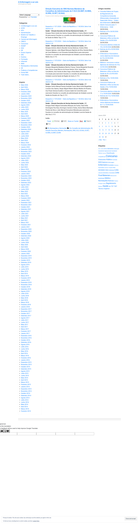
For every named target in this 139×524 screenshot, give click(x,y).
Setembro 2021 (26, 209)
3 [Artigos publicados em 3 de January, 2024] (105, 123)
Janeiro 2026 (25, 94)
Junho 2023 (25, 163)
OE (22, 68)
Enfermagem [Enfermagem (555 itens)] (111, 162)
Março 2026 (25, 89)
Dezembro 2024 (26, 123)
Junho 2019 (25, 269)
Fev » (104, 140)
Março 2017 (25, 329)
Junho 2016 (25, 349)
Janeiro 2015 (25, 387)
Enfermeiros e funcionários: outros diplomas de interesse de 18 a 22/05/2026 (109, 56)
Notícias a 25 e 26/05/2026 (109, 31)
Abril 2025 (24, 114)
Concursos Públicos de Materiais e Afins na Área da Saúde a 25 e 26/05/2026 (109, 38)
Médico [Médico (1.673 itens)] (107, 178)
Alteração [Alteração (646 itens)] (116, 148)
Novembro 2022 (26, 178)
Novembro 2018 (26, 285)
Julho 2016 (24, 347)
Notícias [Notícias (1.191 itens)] (111, 181)
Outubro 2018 (25, 287)
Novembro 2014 (26, 391)
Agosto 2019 (25, 265)
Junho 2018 (25, 296)
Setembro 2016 (26, 342)
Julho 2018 (24, 293)
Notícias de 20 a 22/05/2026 (109, 49)
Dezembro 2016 (26, 336)
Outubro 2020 (25, 234)
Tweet (49, 121)
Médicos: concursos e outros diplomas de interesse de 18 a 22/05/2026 (110, 65)
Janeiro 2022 (25, 200)
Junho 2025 (25, 109)
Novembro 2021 (26, 205)
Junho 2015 (25, 375)
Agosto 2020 (25, 238)
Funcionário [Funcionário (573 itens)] (101, 167)
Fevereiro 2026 (26, 92)
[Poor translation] (7, 431)
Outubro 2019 (25, 260)
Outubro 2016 (25, 340)
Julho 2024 (24, 134)
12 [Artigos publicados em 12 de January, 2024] (112, 126)
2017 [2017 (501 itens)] (99, 148)
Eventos (23, 57)
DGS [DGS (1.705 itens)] (100, 162)
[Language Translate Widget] (29, 15)
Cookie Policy (36, 521)
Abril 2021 (24, 220)
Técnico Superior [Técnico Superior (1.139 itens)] (104, 188)
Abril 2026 (24, 87)
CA (70, 128)
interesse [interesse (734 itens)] (111, 170)
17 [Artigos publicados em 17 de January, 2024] (106, 130)
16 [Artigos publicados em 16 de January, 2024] (103, 130)
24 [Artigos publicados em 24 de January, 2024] (106, 133)
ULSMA (48, 133)
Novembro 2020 (26, 231)
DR (22, 50)
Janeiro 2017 (25, 333)
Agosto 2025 (25, 105)
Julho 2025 (24, 107)
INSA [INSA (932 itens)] (107, 170)
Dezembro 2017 (26, 309)
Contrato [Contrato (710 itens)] (114, 159)
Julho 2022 (24, 187)
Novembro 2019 (26, 258)
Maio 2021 (24, 218)
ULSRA (58, 133)
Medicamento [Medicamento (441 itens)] (113, 175)
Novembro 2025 (26, 98)
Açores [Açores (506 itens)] (104, 153)
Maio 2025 (24, 111)
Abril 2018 (24, 300)
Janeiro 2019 (25, 280)
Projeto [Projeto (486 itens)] (104, 183)
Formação (24, 59)
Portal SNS (24, 72)
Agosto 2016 (25, 344)
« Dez (100, 140)
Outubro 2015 (25, 367)
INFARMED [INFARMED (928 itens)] (101, 170)
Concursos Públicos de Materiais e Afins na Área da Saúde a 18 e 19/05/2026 (109, 85)
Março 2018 (25, 302)
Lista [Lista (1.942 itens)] (116, 170)
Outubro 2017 (25, 313)
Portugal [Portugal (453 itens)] (100, 183)
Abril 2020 (24, 247)
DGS (22, 48)
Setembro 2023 (26, 156)
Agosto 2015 (25, 371)
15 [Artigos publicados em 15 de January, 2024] (100, 130)
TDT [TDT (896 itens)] (112, 186)
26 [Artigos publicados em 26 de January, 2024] (112, 133)
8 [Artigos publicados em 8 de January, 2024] (99, 126)
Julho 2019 (24, 267)
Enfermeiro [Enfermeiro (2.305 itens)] (103, 165)
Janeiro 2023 (25, 174)
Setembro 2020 (26, 236)
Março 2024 (25, 143)
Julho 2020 (24, 240)
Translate (32, 17)
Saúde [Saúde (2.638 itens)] (105, 186)
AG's (22, 30)
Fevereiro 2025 (26, 118)
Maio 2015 (24, 378)
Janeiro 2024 (25, 147)
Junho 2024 (25, 136)
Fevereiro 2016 (26, 358)
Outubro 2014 (25, 393)
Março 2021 (25, 222)
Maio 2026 (24, 85)
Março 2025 (25, 116)
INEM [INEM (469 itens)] (114, 167)
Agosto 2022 (25, 185)
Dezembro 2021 (26, 202)
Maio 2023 (24, 165)
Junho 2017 (25, 322)
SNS (74, 130)
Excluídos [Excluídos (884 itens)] (111, 165)
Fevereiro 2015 (26, 384)
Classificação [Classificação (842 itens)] (110, 153)
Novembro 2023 (26, 151)
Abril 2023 (24, 167)
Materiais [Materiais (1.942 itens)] (106, 175)
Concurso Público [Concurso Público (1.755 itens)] (105, 159)
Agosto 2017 (25, 318)
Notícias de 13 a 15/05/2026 (109, 96)
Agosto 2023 (25, 158)
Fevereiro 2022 (26, 198)
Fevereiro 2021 (26, 225)
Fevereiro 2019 (26, 278)
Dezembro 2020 (26, 229)
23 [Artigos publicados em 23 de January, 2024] (103, 133)
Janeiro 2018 (25, 307)
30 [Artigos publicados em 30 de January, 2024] (103, 137)
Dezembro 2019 (26, 256)
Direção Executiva (51, 130)
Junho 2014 (25, 402)
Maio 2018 (24, 298)
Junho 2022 (25, 189)
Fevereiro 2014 (26, 411)
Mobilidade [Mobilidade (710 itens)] (101, 178)
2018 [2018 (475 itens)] (102, 148)
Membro (60, 130)
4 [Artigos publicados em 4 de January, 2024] (108, 123)
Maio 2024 (24, 138)
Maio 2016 (24, 351)
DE (92, 128)
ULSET (87, 130)
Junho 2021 (25, 216)
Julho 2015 (24, 373)
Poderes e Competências (29, 70)
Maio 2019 (24, 271)
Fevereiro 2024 (26, 145)
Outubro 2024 (25, 127)
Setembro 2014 (26, 395)
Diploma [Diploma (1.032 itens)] (104, 162)
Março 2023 (25, 169)
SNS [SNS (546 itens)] (110, 186)
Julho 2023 (24, 160)
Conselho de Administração (81, 128)
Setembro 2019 (26, 262)
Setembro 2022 (26, 182)
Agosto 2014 (25, 398)
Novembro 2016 (26, 338)
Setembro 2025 (26, 103)
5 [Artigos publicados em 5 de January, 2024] (111, 123)
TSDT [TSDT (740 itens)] (115, 186)
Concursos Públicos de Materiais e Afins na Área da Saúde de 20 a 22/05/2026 (109, 71)
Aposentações (25, 32)
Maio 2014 (24, 404)
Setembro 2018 (26, 289)
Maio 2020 (24, 245)
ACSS (23, 28)
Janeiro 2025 (25, 120)
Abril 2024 (24, 140)
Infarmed (24, 61)
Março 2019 (25, 276)
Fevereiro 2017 (26, 331)
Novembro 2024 (26, 125)
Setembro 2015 (26, 369)
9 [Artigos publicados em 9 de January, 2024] (102, 126)
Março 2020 (25, 249)
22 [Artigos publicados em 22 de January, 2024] (100, 133)
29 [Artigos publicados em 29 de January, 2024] (100, 137)
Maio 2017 (24, 324)
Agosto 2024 (25, 131)
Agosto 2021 (25, 211)
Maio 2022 (24, 191)
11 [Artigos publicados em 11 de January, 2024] (109, 126)
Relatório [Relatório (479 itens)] (100, 186)
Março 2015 (25, 382)
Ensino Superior (26, 52)
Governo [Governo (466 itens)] (106, 167)
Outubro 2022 (25, 180)
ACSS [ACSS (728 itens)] (105, 148)
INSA (22, 64)
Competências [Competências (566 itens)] (101, 156)
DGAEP (23, 46)
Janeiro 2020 (25, 253)
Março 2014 (25, 409)
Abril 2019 (24, 273)
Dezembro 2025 (26, 96)
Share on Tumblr (73, 121)
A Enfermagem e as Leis (28, 2)
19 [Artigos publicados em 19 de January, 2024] (112, 130)
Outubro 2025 (25, 100)
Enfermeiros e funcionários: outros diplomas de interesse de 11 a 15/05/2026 (109, 102)
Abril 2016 (24, 353)
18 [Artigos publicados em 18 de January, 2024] (109, 130)
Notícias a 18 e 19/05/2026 (109, 78)
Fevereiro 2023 (26, 171)
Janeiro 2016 (25, 360)
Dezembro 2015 (26, 362)
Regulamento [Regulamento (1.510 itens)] (111, 183)
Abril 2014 (24, 407)
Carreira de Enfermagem (29, 39)
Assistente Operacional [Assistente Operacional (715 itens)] (104, 151)
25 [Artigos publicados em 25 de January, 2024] (109, 133)
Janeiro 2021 (25, 227)
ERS (22, 55)
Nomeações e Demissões (29, 66)
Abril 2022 (24, 194)
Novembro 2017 (26, 311)
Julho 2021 (24, 214)
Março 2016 (25, 356)
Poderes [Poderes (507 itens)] (116, 181)
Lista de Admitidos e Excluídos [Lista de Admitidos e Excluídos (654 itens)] (106, 172)
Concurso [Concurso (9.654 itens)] (111, 156)
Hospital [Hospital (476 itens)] (110, 167)
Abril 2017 (24, 327)
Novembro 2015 (26, 364)
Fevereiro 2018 (26, 304)
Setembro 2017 (26, 316)
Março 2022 (25, 196)
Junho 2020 (25, 242)
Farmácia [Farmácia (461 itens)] (116, 165)
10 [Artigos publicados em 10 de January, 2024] (106, 126)
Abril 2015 (24, 380)
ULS (77, 130)
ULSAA (81, 130)
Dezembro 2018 (26, 282)
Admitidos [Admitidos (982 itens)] (110, 148)
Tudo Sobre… (25, 75)
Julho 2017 (24, 320)
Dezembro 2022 (26, 176)
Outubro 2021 (25, 207)
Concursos (24, 44)
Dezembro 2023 (26, 149)
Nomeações (68, 130)
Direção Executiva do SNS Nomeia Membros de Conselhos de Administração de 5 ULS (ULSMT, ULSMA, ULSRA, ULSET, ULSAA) (69, 11)
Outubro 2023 (25, 154)
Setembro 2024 (26, 129)
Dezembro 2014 (26, 389)
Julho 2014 (24, 400)
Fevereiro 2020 (26, 251)
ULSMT (53, 133)
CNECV (23, 41)
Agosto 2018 (25, 291)
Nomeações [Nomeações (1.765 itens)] (103, 181)
